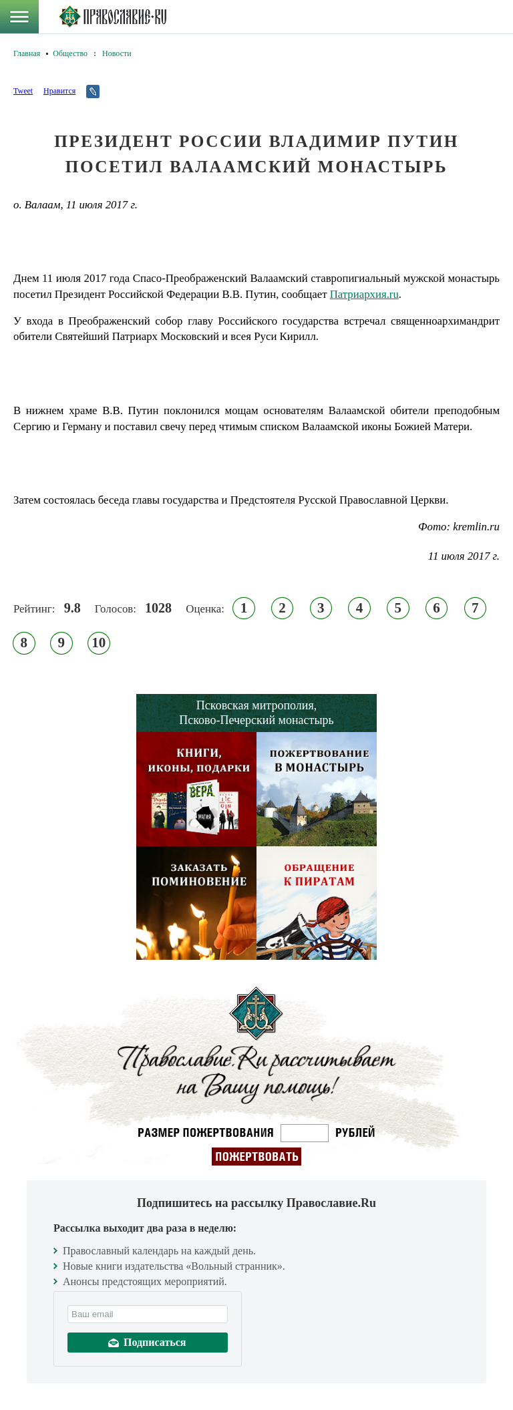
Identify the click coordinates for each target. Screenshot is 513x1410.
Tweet (23, 91)
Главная (26, 53)
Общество (70, 53)
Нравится (59, 91)
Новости (117, 53)
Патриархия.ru (364, 294)
